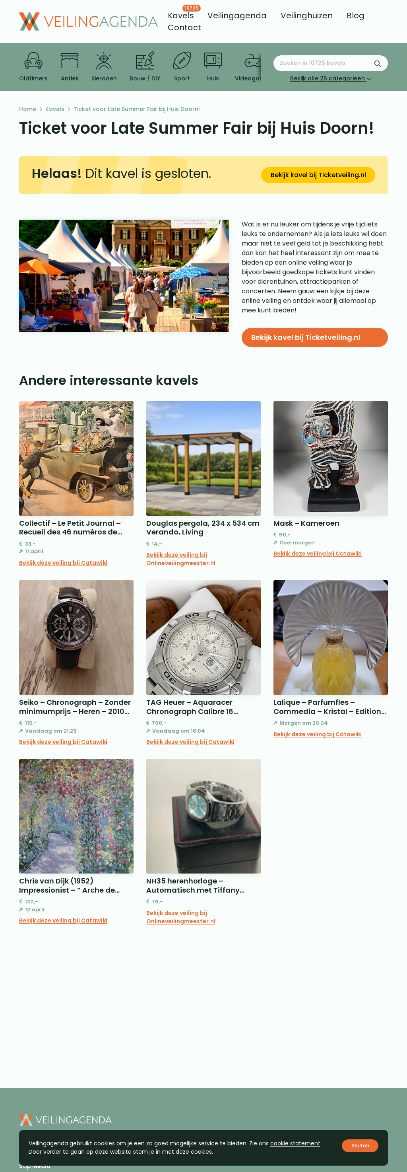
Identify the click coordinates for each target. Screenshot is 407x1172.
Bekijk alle (330, 78)
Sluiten (360, 1145)
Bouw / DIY (145, 66)
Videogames (253, 66)
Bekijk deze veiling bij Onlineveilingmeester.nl (180, 559)
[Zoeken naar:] (330, 63)
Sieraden (104, 66)
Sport (182, 66)
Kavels (54, 109)
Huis (213, 66)
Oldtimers (33, 66)
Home (27, 109)
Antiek (69, 66)
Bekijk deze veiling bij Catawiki (63, 563)
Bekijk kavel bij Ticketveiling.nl (318, 174)
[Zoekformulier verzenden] (378, 63)
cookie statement (295, 1143)
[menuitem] (181, 15)
